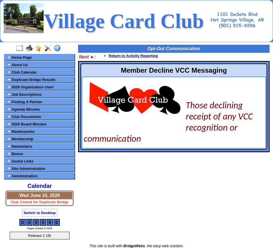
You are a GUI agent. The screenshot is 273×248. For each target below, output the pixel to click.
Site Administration (26, 168)
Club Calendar (22, 72)
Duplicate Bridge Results (31, 80)
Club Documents (24, 117)
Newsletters (20, 146)
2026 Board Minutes (27, 124)
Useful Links (21, 161)
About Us (18, 65)
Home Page (20, 57)
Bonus (15, 154)
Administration (23, 176)
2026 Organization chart (31, 87)
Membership (20, 139)
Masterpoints (21, 131)
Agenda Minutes (24, 109)
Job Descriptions (25, 94)
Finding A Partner (25, 102)
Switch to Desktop (40, 213)
